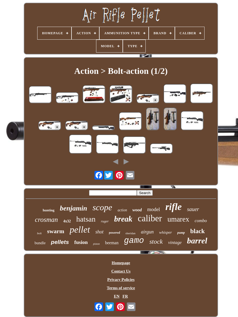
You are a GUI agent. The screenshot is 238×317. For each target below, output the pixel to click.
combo (201, 220)
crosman (46, 219)
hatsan (86, 219)
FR (125, 296)
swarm (55, 231)
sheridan (130, 233)
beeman (111, 242)
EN (117, 296)
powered (114, 233)
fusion (81, 242)
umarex (178, 219)
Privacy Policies (120, 279)
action (122, 210)
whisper (165, 232)
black (197, 231)
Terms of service (121, 288)
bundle (40, 243)
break (123, 219)
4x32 (67, 221)
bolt (39, 233)
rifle (173, 207)
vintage (175, 242)
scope (102, 207)
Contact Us (120, 271)
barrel (197, 240)
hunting (48, 210)
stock (156, 241)
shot (100, 232)
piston (96, 243)
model (153, 209)
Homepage (121, 263)
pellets (60, 242)
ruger (105, 221)
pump (181, 233)
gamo (134, 240)
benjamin (73, 208)
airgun (147, 232)
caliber (150, 218)
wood (137, 210)
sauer (193, 209)
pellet (80, 230)
